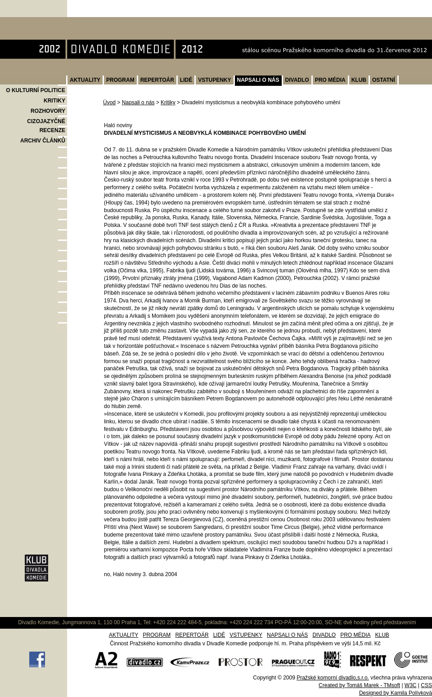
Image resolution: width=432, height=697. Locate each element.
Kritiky (168, 102)
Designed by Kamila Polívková (395, 693)
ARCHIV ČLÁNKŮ (42, 141)
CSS (426, 685)
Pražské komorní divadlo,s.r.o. (333, 678)
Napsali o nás (138, 102)
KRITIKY (54, 101)
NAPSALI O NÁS (258, 80)
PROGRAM (120, 80)
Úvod (109, 102)
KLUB (358, 80)
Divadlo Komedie (28, 22)
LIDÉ (186, 80)
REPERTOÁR (157, 80)
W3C (411, 685)
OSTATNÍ (383, 80)
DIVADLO (297, 80)
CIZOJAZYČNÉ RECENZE (46, 125)
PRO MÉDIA (330, 80)
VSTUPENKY (214, 80)
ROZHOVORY (48, 111)
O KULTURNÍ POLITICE (35, 90)
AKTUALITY (85, 80)
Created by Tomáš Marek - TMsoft (359, 685)
